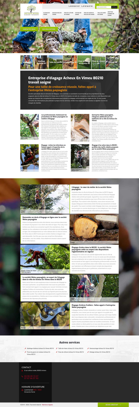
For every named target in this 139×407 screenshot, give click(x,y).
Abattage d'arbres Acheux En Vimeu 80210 (40, 348)
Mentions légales (47, 405)
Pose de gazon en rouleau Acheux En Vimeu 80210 (38, 353)
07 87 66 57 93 (86, 6)
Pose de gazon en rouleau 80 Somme (89, 13)
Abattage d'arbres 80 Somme (111, 13)
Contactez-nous (29, 29)
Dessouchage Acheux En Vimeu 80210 (102, 348)
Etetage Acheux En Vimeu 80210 (100, 352)
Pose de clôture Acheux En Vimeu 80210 (71, 352)
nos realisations (48, 29)
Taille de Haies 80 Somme (102, 13)
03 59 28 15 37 (74, 6)
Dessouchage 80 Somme (57, 13)
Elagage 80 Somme (46, 13)
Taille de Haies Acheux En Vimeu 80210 (70, 348)
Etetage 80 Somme (78, 13)
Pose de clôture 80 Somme (68, 13)
